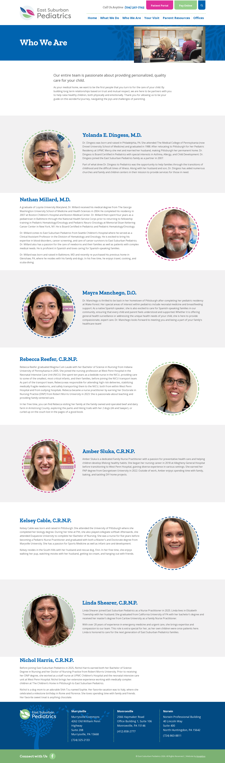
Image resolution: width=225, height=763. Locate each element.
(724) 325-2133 (80, 740)
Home (92, 17)
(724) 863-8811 (172, 735)
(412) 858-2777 (126, 731)
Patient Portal (159, 5)
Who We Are (131, 17)
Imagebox (201, 756)
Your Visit (151, 17)
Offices (198, 17)
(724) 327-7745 (134, 7)
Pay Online (185, 5)
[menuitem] (159, 4)
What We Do (109, 17)
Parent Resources (176, 17)
